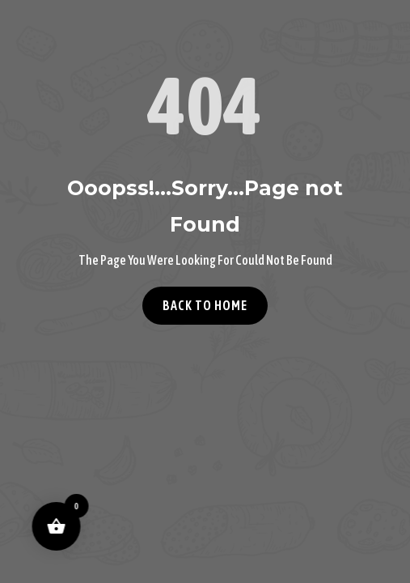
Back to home (205, 305)
